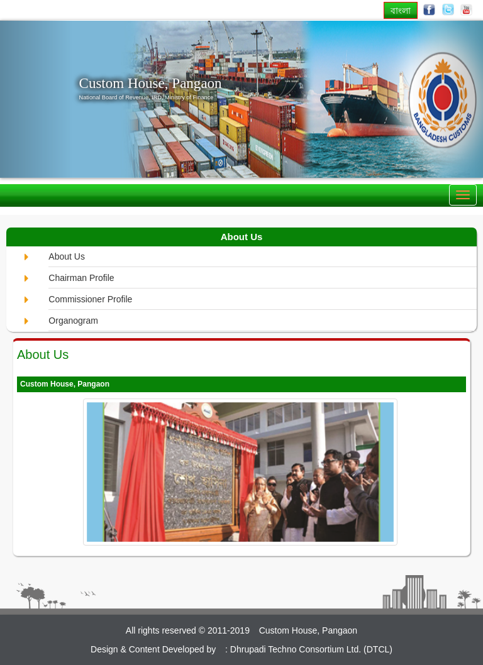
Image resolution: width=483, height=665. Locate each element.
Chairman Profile (81, 278)
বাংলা (401, 10)
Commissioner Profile (90, 299)
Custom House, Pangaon (150, 83)
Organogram (73, 321)
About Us (66, 256)
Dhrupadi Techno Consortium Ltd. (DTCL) (311, 649)
